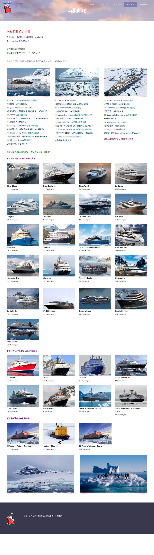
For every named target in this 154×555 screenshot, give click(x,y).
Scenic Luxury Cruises (19, 133)
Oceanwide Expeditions (116, 115)
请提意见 (41, 516)
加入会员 (32, 516)
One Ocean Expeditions (116, 122)
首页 (25, 516)
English (21, 4)
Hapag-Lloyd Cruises (18, 126)
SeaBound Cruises (66, 108)
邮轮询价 (49, 516)
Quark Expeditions (17, 108)
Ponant (12, 115)
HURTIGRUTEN (16, 100)
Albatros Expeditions (115, 108)
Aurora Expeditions (66, 115)
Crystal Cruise (63, 100)
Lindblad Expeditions (66, 129)
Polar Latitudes (113, 100)
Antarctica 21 (63, 122)
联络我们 (58, 516)
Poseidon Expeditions (67, 137)
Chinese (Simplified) (10, 4)
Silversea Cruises (17, 140)
